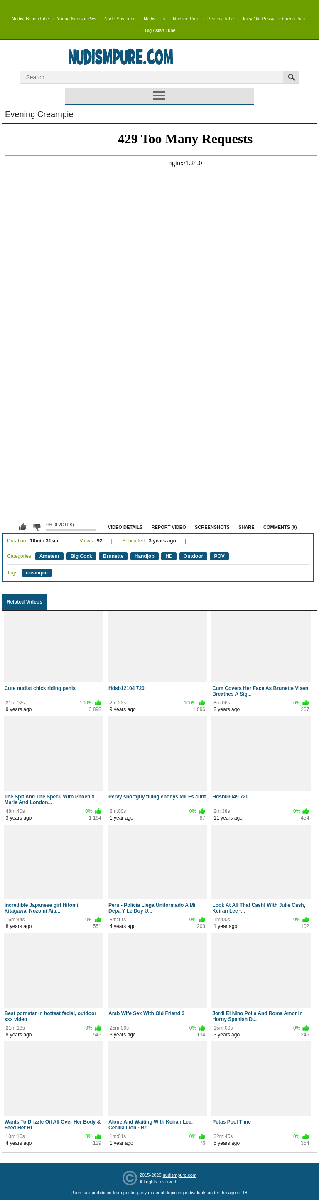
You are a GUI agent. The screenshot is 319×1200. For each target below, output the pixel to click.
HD (168, 556)
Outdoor (193, 556)
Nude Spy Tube (120, 18)
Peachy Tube (220, 18)
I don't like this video (36, 526)
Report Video (169, 527)
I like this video (22, 526)
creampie (37, 573)
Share (246, 527)
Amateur (49, 556)
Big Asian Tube (160, 30)
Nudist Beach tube (30, 18)
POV (219, 556)
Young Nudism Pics (76, 18)
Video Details (125, 527)
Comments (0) (280, 527)
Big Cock (81, 556)
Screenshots (212, 527)
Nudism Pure (186, 18)
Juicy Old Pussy (258, 18)
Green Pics (293, 18)
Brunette (113, 556)
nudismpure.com (179, 1175)
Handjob (145, 556)
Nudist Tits (154, 18)
